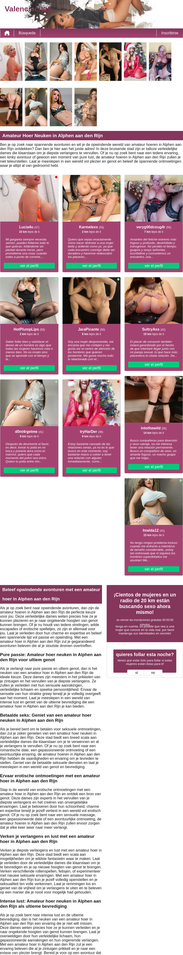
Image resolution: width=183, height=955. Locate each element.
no (153, 672)
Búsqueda (27, 33)
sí (136, 672)
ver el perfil (29, 266)
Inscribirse (169, 33)
